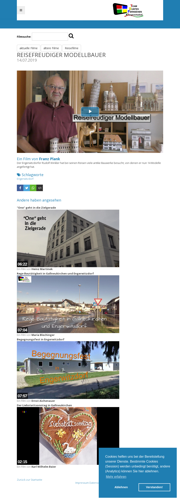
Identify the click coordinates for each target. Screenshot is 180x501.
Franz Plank (49, 158)
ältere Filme (51, 48)
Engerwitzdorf (25, 179)
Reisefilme (71, 48)
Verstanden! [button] (154, 487)
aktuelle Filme (29, 48)
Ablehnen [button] (121, 487)
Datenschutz (97, 483)
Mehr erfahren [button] (116, 476)
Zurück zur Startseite (29, 479)
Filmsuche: (24, 36)
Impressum (82, 483)
